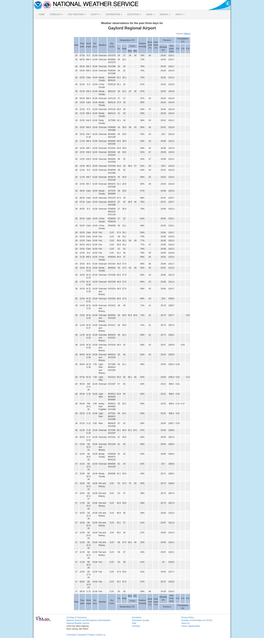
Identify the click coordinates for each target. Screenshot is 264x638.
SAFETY (96, 14)
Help (134, 623)
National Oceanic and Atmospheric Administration (88, 620)
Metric (187, 33)
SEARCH (165, 14)
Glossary (136, 626)
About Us (185, 623)
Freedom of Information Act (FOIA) (196, 620)
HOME (42, 14)
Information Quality (140, 620)
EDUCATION (134, 14)
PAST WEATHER (77, 14)
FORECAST (56, 14)
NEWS (150, 14)
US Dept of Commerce (76, 617)
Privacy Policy (187, 617)
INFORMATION (114, 14)
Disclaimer (136, 617)
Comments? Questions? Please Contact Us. (86, 635)
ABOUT (180, 14)
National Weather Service (77, 623)
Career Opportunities (190, 626)
